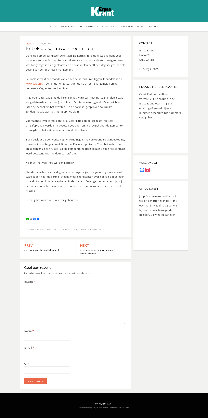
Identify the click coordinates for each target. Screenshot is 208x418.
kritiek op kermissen (90, 229)
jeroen (47, 43)
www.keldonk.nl (35, 83)
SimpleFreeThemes (100, 407)
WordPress (124, 407)
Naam (29, 331)
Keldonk (47, 229)
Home (53, 26)
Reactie (30, 281)
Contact (153, 26)
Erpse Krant (68, 26)
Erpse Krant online (132, 26)
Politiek (57, 229)
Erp (39, 229)
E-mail (29, 347)
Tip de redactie (89, 26)
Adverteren (109, 26)
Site (26, 364)
